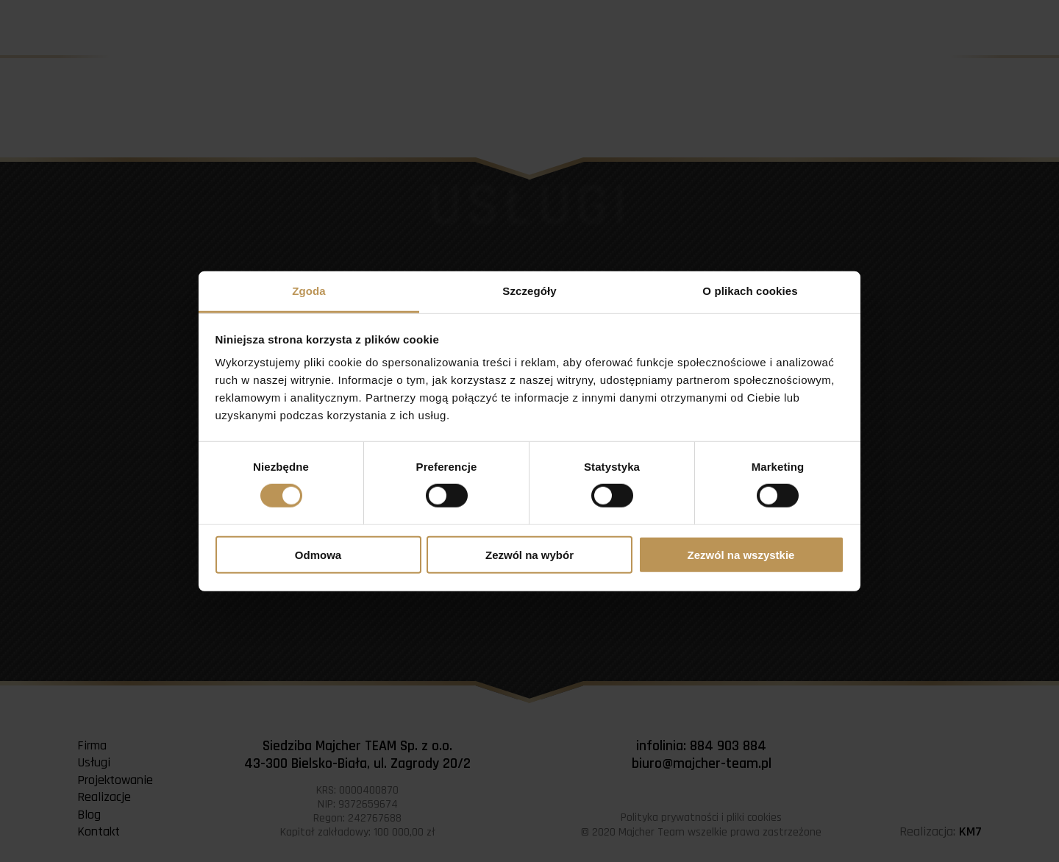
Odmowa (318, 555)
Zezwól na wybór (529, 555)
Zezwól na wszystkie (741, 555)
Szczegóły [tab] (529, 291)
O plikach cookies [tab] (749, 291)
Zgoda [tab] (309, 291)
